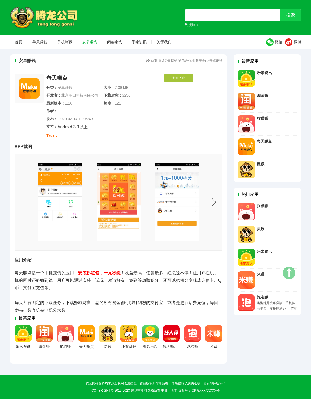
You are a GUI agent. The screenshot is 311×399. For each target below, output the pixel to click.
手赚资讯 (139, 42)
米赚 (260, 274)
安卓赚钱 (89, 42)
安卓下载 (178, 78)
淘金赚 (262, 95)
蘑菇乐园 (150, 346)
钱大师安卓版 (174, 346)
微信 (274, 42)
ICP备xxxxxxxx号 (205, 390)
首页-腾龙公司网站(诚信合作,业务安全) (48, 17)
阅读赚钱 (114, 42)
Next (214, 202)
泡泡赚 (262, 297)
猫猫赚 (262, 118)
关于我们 (164, 42)
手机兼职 (64, 42)
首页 (18, 42)
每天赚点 (264, 141)
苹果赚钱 (39, 42)
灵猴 (260, 164)
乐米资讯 (264, 73)
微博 (293, 42)
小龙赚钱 (128, 346)
